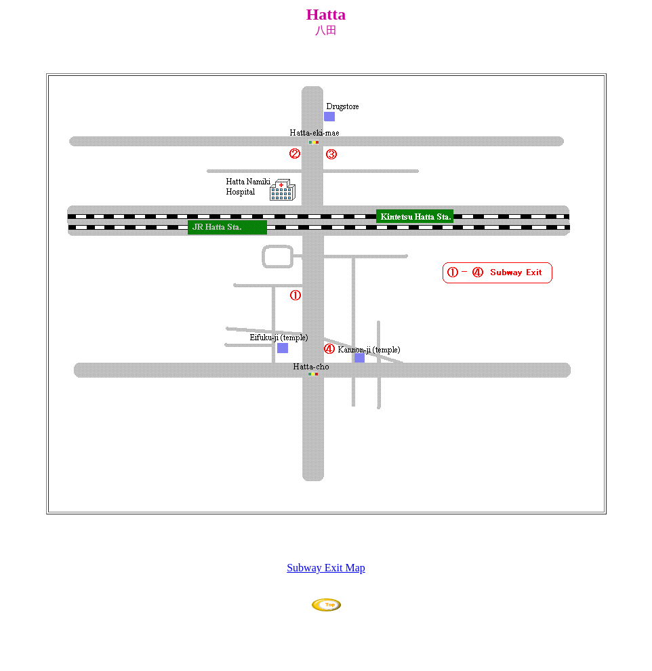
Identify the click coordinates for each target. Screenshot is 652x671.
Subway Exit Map (326, 567)
